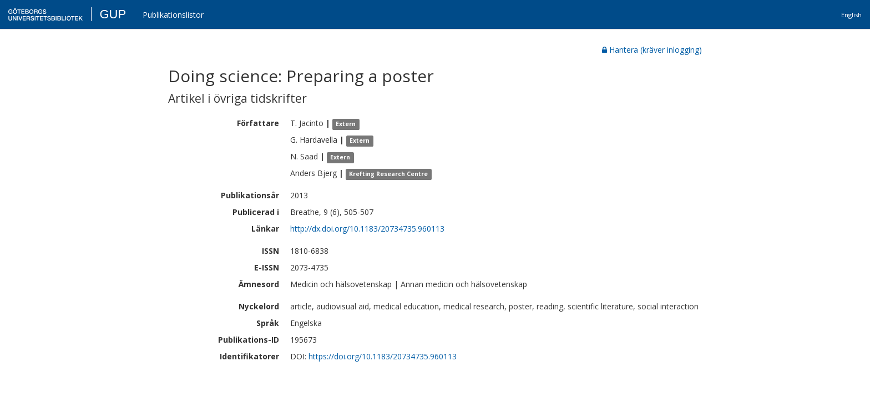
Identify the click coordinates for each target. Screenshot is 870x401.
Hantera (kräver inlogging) (652, 49)
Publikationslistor (173, 14)
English (851, 15)
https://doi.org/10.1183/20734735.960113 (382, 356)
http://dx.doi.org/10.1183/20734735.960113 (367, 228)
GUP (112, 14)
